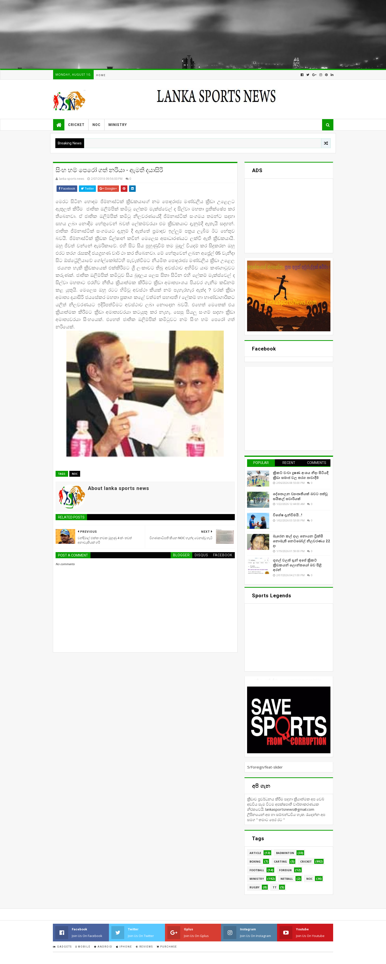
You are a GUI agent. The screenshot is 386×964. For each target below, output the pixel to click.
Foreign (285, 870)
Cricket (76, 125)
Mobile (82, 946)
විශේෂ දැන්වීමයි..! (287, 515)
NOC (96, 125)
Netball (287, 878)
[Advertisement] (147, 34)
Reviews (144, 946)
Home (101, 75)
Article (255, 853)
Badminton (285, 853)
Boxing (255, 861)
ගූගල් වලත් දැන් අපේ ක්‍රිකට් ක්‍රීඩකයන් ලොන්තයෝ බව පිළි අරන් (297, 565)
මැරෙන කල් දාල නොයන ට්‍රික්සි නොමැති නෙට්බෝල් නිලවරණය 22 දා (301, 541)
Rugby (254, 887)
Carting (280, 861)
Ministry (117, 125)
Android (103, 946)
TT (275, 887)
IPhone (124, 946)
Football (257, 870)
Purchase (167, 946)
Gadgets (62, 946)
